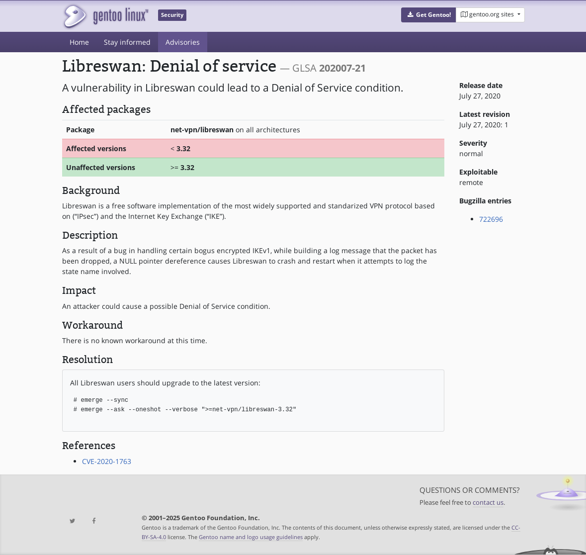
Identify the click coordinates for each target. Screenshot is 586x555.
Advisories (183, 42)
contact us (488, 502)
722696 (491, 219)
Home (79, 42)
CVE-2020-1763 (106, 461)
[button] (428, 14)
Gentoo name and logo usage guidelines (251, 537)
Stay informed (127, 42)
